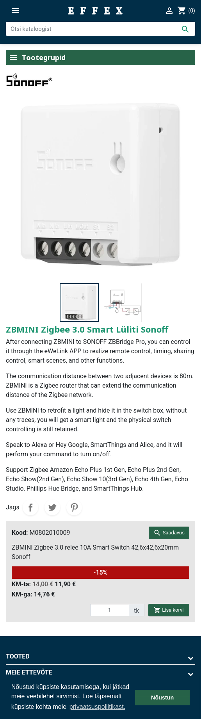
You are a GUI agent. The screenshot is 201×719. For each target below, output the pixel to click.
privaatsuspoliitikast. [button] (97, 706)
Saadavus (169, 533)
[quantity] (109, 610)
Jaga (30, 507)
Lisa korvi (168, 610)
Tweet (52, 507)
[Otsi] (100, 29)
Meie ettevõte (29, 672)
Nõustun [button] (162, 697)
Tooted (18, 656)
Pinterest (74, 507)
